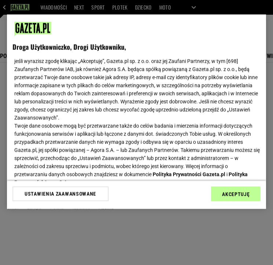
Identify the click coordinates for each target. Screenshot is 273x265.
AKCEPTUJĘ (236, 194)
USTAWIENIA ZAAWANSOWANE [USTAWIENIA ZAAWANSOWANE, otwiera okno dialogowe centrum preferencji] (60, 194)
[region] (136, 111)
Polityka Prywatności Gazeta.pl (189, 174)
